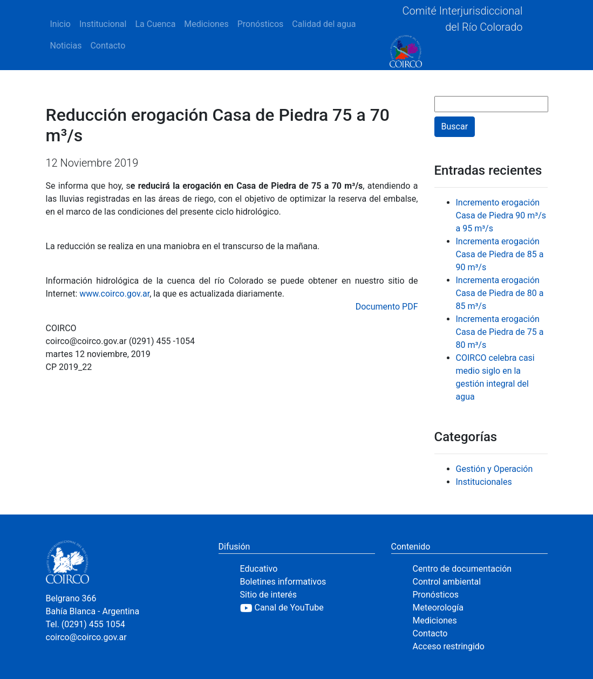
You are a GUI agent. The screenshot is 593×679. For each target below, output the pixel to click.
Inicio (60, 24)
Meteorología (438, 607)
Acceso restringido (449, 646)
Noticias (66, 45)
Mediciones (206, 24)
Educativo (259, 569)
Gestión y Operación (494, 469)
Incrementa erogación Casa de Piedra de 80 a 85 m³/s (500, 293)
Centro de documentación (462, 569)
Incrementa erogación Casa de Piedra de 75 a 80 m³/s (500, 332)
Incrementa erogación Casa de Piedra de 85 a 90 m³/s (500, 254)
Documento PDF (387, 306)
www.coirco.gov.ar (114, 294)
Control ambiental (447, 582)
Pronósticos (260, 24)
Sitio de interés (268, 594)
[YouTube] (307, 607)
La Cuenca (155, 24)
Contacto (107, 45)
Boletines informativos (283, 582)
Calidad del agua (324, 24)
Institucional (102, 24)
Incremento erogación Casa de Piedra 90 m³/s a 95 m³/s (501, 215)
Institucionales (484, 482)
